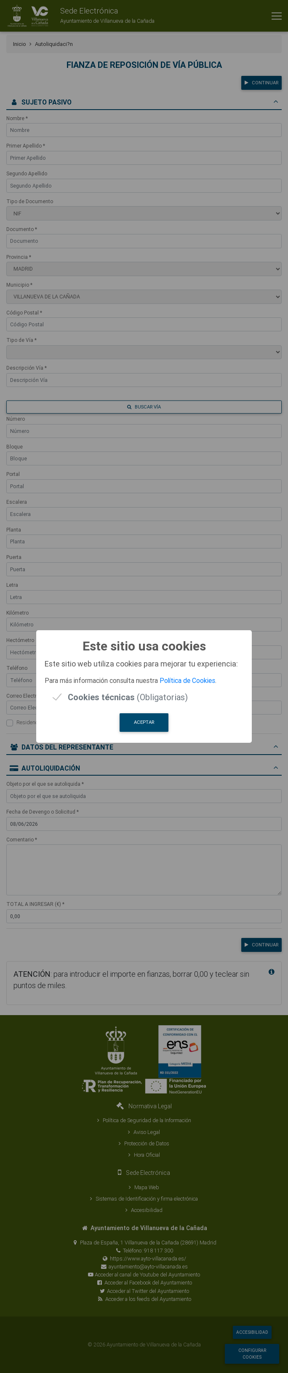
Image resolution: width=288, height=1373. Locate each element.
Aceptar (144, 722)
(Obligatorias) (128, 697)
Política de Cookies (187, 680)
